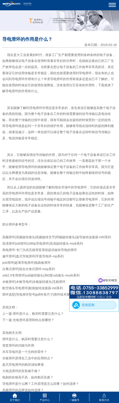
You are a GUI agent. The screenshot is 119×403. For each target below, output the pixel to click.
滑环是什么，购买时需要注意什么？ (38, 313)
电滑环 (20, 79)
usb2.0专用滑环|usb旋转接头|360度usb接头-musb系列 (41, 275)
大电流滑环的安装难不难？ (21, 371)
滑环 (60, 79)
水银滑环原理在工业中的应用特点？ (27, 358)
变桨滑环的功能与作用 (18, 345)
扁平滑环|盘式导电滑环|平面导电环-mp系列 (33, 256)
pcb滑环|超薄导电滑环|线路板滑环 (26, 262)
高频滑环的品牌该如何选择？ (23, 390)
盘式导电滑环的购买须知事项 (23, 364)
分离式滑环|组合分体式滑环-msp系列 (28, 269)
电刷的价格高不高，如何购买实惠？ (27, 377)
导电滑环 (85, 73)
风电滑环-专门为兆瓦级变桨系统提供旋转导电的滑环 (39, 250)
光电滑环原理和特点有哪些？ (33, 320)
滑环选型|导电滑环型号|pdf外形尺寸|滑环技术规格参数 (40, 294)
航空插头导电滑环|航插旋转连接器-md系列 (32, 288)
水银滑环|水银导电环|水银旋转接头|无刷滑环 (33, 282)
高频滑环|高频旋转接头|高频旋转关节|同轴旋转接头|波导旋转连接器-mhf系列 (56, 237)
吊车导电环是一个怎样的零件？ (24, 352)
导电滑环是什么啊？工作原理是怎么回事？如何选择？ (40, 383)
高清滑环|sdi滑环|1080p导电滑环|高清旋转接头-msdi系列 (42, 243)
